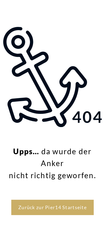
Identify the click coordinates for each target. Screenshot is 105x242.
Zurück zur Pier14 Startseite (52, 207)
